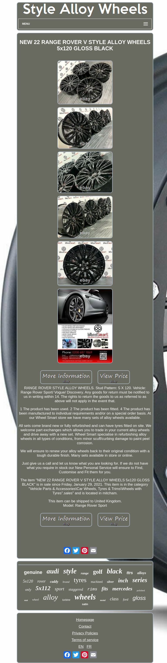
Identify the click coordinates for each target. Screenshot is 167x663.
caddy (54, 581)
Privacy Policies (85, 633)
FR (89, 647)
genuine (33, 572)
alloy (50, 597)
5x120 (28, 581)
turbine (66, 599)
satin (85, 604)
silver (110, 581)
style (69, 571)
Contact (85, 626)
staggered (75, 589)
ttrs (130, 573)
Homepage (85, 620)
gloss (139, 598)
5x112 (43, 588)
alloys (141, 573)
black (114, 571)
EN (81, 647)
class (114, 598)
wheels (85, 597)
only (28, 589)
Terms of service (85, 640)
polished (141, 590)
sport (59, 588)
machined (97, 581)
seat (26, 600)
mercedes (122, 588)
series (139, 579)
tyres (80, 579)
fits (105, 588)
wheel (35, 599)
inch (123, 580)
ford (125, 599)
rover (41, 581)
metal (102, 600)
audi (53, 571)
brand (66, 581)
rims (92, 589)
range (85, 573)
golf (98, 571)
